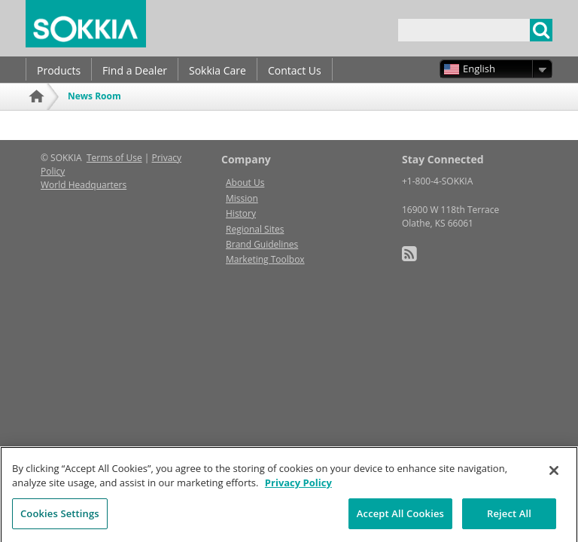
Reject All (509, 518)
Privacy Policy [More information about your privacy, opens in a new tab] (298, 487)
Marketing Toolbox (265, 259)
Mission (242, 198)
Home (38, 116)
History (241, 213)
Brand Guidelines (262, 244)
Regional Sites (255, 229)
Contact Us (294, 70)
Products (59, 70)
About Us (245, 182)
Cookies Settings (59, 518)
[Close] (553, 475)
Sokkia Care (217, 70)
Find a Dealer (134, 70)
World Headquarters (83, 184)
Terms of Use (114, 157)
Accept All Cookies (400, 518)
